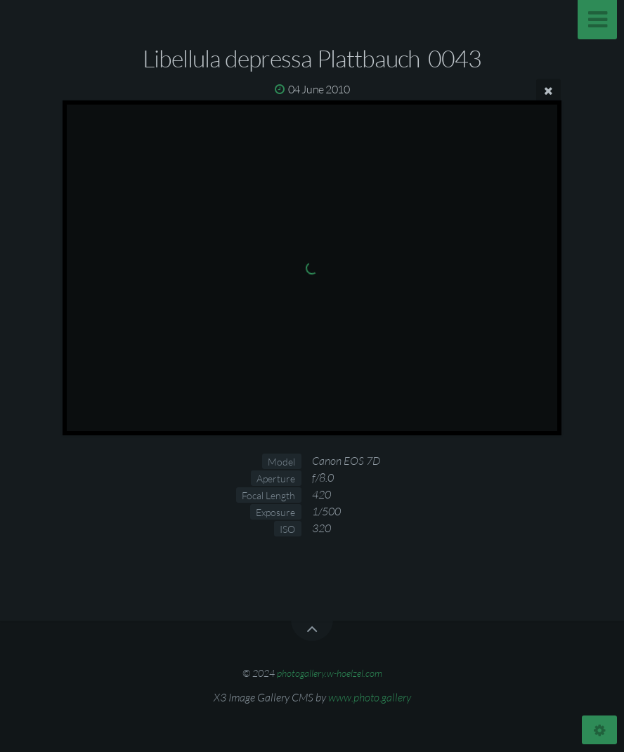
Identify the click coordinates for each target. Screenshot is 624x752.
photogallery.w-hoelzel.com (329, 673)
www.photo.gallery (369, 697)
